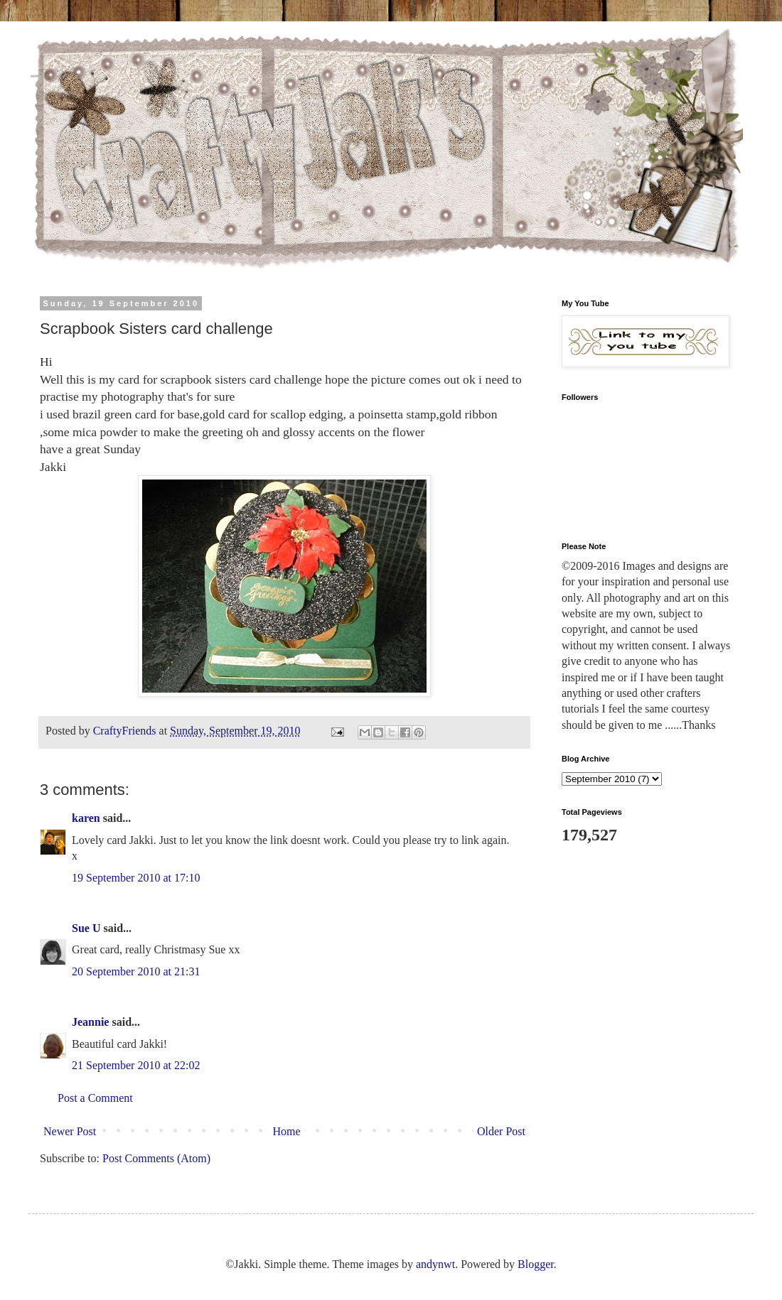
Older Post (501, 1131)
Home (287, 1131)
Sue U (86, 928)
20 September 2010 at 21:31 (136, 971)
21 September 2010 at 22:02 (136, 1065)
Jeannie (90, 1022)
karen (86, 818)
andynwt (435, 1264)
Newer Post (69, 1131)
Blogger (536, 1264)
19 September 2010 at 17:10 (136, 878)
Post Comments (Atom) (156, 1158)
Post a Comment (95, 1098)
